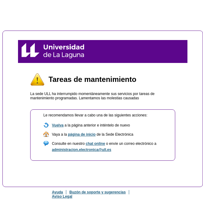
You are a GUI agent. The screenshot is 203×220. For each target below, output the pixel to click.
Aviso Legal (62, 196)
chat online (95, 143)
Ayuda (57, 192)
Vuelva (57, 125)
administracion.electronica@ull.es (81, 150)
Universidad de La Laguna (52, 51)
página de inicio (82, 134)
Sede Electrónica (154, 51)
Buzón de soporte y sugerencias (97, 192)
